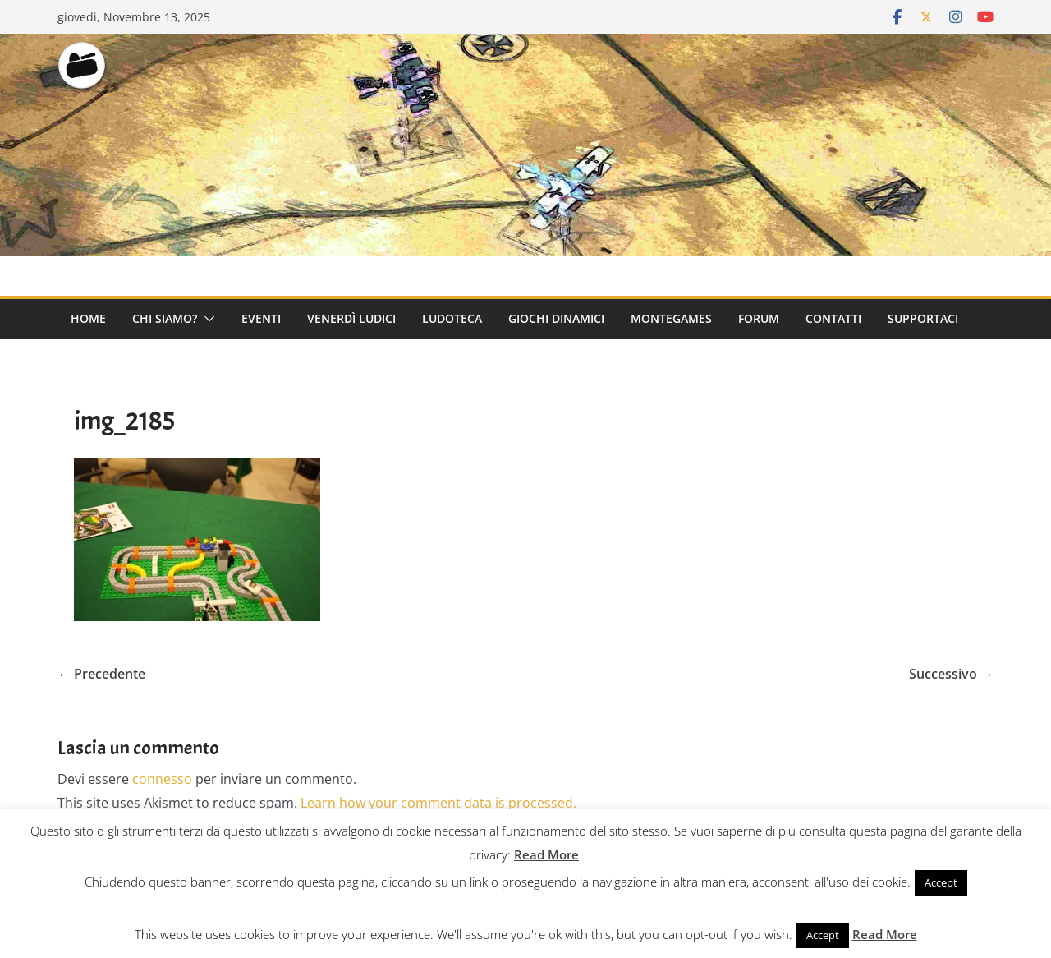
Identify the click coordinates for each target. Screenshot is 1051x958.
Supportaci (923, 318)
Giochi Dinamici (556, 318)
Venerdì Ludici (351, 318)
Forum (758, 318)
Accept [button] (941, 882)
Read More (546, 854)
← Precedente (101, 674)
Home (88, 318)
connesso (162, 779)
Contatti (833, 318)
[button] (206, 318)
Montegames (671, 318)
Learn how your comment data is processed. (438, 803)
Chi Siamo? (164, 318)
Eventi (261, 318)
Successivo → (951, 674)
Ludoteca (452, 318)
